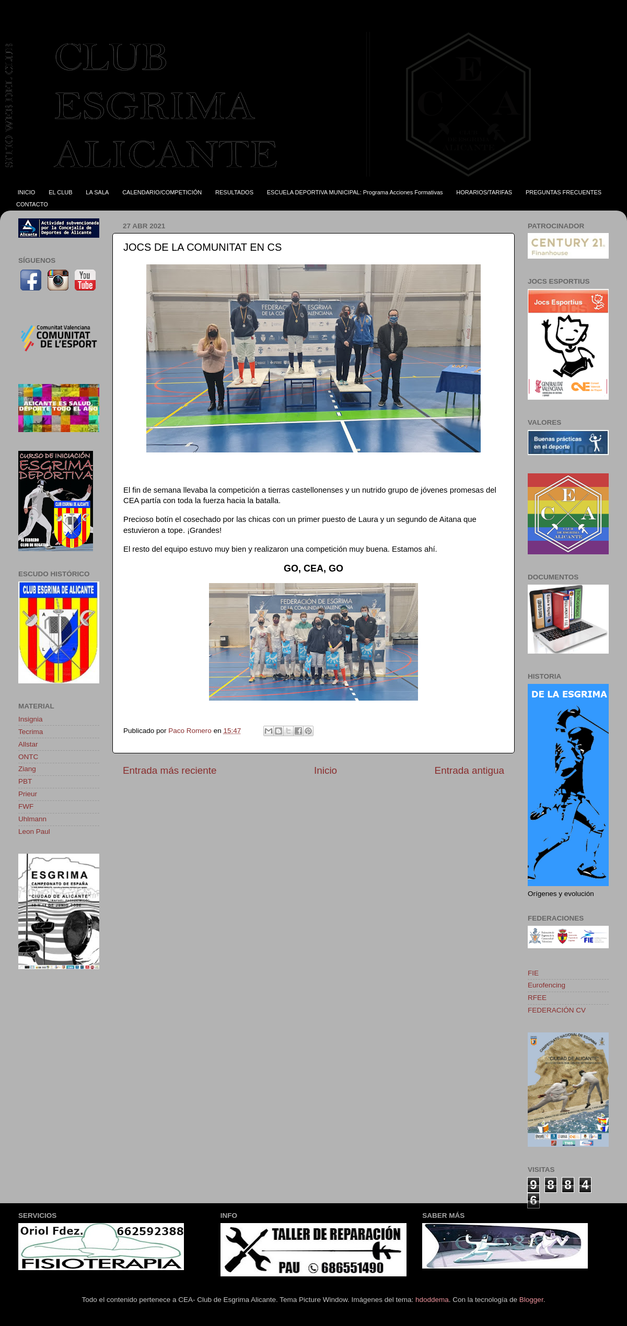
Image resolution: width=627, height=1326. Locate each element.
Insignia (30, 719)
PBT (25, 781)
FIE (533, 973)
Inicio (325, 770)
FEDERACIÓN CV (557, 1010)
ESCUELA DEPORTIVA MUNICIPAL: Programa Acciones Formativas (355, 192)
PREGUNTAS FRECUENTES (563, 192)
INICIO (27, 192)
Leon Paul (34, 831)
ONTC (28, 757)
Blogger (531, 1300)
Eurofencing (546, 985)
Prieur (27, 794)
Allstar (28, 744)
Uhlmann (32, 819)
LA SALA (97, 192)
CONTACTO (32, 204)
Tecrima (30, 732)
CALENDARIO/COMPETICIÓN (162, 192)
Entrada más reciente (170, 770)
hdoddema (432, 1300)
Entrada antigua (469, 770)
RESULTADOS (234, 192)
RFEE (537, 998)
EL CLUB (60, 192)
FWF (25, 806)
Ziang (27, 769)
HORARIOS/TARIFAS (484, 192)
